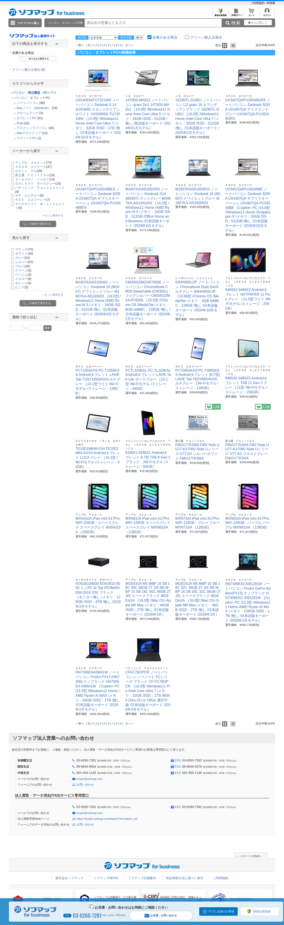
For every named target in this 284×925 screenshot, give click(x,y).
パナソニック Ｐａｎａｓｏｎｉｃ (146, 668)
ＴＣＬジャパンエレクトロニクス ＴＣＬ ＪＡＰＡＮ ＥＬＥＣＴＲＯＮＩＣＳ (247, 282)
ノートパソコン (27, 103)
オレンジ (23, 283)
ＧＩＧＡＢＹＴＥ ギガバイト (94, 579)
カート (251, 14)
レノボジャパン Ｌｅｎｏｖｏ (194, 278)
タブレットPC (26, 118)
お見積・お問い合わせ (160, 915)
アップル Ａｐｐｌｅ (33, 162)
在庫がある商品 (23, 53)
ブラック (24, 249)
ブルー (22, 266)
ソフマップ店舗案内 (142, 878)
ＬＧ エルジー (134, 96)
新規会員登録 (220, 14)
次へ (128, 45)
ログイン (267, 14)
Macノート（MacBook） (34, 108)
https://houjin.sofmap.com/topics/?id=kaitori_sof (107, 818)
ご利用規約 (258, 3)
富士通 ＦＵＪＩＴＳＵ (35, 175)
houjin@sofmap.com (89, 779)
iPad (20, 123)
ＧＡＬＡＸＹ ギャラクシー (38, 183)
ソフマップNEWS (105, 878)
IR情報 (270, 3)
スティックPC (26, 138)
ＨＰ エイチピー (29, 195)
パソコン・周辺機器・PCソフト (34, 92)
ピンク (21, 287)
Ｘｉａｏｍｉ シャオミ (35, 179)
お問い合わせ (85, 784)
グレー (22, 258)
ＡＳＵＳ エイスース (33, 166)
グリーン (23, 270)
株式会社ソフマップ (69, 878)
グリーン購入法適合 (28, 69)
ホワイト (24, 253)
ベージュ (23, 274)
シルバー (24, 262)
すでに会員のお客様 (221, 911)
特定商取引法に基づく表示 (184, 878)
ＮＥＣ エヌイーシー (32, 199)
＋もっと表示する (52, 215)
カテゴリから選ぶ (28, 23)
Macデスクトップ (29, 133)
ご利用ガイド (236, 14)
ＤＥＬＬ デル (28, 171)
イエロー (23, 279)
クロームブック (27, 113)
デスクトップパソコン (32, 128)
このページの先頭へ (251, 856)
